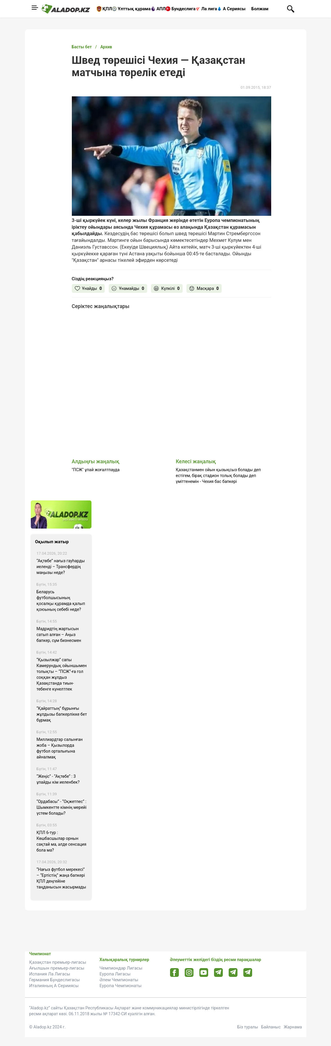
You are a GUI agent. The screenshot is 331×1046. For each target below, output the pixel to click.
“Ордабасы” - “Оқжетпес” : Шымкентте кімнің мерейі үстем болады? (62, 807)
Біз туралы (247, 1027)
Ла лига (209, 8)
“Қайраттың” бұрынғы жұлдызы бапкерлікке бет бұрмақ (62, 714)
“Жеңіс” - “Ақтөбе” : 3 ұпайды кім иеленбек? (58, 779)
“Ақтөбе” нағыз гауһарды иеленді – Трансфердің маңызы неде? (61, 566)
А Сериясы (234, 8)
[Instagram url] (189, 973)
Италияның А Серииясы (54, 985)
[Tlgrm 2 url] (248, 972)
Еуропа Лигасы (115, 974)
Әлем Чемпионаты (119, 979)
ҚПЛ (107, 8)
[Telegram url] (218, 972)
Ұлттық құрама (134, 8)
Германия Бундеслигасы (54, 979)
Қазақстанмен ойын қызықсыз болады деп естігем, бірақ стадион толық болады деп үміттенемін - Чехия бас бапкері (218, 475)
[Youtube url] (204, 973)
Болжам (259, 8)
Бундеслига (184, 8)
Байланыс (271, 1027)
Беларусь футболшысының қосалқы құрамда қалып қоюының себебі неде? (61, 600)
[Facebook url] (174, 973)
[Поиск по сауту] (290, 8)
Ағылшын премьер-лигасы (56, 968)
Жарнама (293, 1027)
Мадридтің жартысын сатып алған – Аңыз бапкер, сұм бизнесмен (59, 634)
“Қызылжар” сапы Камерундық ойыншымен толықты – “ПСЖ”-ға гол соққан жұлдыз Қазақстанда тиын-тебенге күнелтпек (62, 674)
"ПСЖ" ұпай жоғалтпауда (96, 469)
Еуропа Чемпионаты (121, 985)
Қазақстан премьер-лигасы (57, 962)
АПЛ (161, 8)
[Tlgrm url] (233, 972)
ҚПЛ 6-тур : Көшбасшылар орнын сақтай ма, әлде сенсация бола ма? (61, 841)
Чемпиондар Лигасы (121, 968)
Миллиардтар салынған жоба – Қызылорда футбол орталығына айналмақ (60, 748)
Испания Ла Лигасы (49, 974)
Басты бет (82, 47)
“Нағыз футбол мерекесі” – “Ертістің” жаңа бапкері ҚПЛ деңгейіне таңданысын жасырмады (61, 878)
